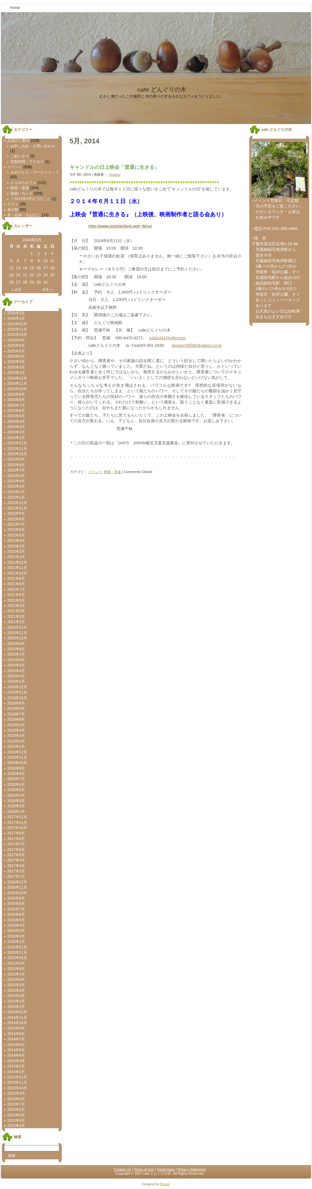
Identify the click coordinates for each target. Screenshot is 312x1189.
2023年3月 (16, 486)
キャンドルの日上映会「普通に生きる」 (114, 167)
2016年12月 (17, 882)
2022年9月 (16, 513)
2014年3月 (16, 1061)
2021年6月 (16, 595)
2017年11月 (17, 822)
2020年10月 (17, 638)
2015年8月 (16, 969)
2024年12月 (17, 378)
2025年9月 (16, 340)
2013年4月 (16, 1120)
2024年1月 (16, 438)
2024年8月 (16, 400)
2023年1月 (16, 497)
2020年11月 (17, 633)
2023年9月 (16, 459)
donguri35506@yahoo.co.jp (197, 345)
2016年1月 (16, 941)
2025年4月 (16, 362)
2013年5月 (16, 1115)
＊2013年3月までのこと (30, 199)
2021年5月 (16, 600)
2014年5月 (16, 1050)
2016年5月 (16, 920)
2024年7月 (16, 405)
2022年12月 (17, 503)
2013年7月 (16, 1104)
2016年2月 (16, 936)
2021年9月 (16, 578)
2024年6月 (16, 410)
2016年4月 (16, 925)
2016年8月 (16, 903)
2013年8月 (16, 1099)
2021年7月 (16, 589)
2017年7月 (16, 844)
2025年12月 (17, 324)
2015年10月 (17, 958)
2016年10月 (17, 893)
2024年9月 (16, 394)
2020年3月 (16, 676)
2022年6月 (16, 530)
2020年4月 (16, 671)
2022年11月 (17, 508)
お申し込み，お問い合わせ (32, 146)
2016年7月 (16, 909)
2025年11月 (17, 329)
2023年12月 (17, 443)
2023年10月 (17, 454)
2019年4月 (16, 730)
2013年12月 (17, 1077)
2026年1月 (16, 318)
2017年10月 (17, 828)
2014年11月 (17, 1017)
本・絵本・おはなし (24, 215)
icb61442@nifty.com (167, 338)
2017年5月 (16, 855)
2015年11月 (17, 952)
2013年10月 (17, 1088)
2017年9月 (16, 833)
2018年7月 (16, 779)
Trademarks (166, 1169)
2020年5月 (16, 665)
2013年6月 (16, 1109)
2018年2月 (16, 806)
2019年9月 (16, 703)
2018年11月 (17, 757)
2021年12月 (17, 562)
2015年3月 (16, 996)
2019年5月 (16, 725)
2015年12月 (17, 947)
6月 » (47, 289)
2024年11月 (17, 383)
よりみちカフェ (23, 182)
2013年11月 (17, 1082)
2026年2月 (16, 313)
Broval (164, 1184)
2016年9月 (16, 898)
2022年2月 (16, 551)
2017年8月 (16, 839)
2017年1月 (16, 876)
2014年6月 (16, 1045)
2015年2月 (16, 1001)
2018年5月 (16, 790)
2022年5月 (16, 535)
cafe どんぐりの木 (161, 89)
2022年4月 (16, 540)
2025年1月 (16, 372)
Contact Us (122, 1169)
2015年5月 (16, 985)
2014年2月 (16, 1066)
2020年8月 (16, 649)
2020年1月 (16, 681)
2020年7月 (16, 654)
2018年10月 (17, 763)
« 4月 (16, 289)
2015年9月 (16, 963)
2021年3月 (16, 611)
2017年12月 (17, 817)
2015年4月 (16, 990)
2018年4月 (16, 795)
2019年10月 (17, 698)
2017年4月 (16, 860)
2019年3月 (16, 735)
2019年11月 (17, 692)
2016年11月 (17, 887)
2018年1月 (16, 811)
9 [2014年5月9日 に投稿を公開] (38, 260)
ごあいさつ (19, 156)
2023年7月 (16, 470)
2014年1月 (16, 1072)
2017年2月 (16, 871)
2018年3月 (16, 801)
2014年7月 (16, 1039)
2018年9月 (16, 768)
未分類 (12, 210)
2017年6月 (16, 850)
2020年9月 (16, 644)
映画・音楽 (19, 188)
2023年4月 (16, 481)
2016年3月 (16, 931)
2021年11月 (17, 568)
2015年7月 (16, 974)
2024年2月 (16, 432)
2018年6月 (16, 784)
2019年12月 (17, 687)
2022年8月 (16, 519)
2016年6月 (16, 914)
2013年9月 (16, 1093)
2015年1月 (16, 1007)
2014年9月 (16, 1028)
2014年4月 (16, 1055)
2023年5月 (16, 476)
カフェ (12, 204)
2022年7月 (16, 524)
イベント (14, 167)
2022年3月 (16, 546)
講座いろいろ (21, 193)
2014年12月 (17, 1012)
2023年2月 (16, 492)
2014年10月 (17, 1023)
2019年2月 (16, 741)
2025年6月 (16, 351)
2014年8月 (16, 1034)
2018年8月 (16, 773)
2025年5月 (16, 356)
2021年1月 (16, 622)
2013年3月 (16, 1126)
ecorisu (114, 174)
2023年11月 (17, 448)
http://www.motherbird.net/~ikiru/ (120, 226)
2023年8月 (16, 465)
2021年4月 (16, 606)
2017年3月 (16, 866)
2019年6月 (16, 719)
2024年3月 (16, 427)
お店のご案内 (18, 140)
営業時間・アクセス (27, 162)
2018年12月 (17, 752)
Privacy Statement (191, 1169)
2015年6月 (16, 979)
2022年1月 (16, 557)
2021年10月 (17, 573)
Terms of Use (144, 1169)
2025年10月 (17, 334)
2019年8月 (16, 708)
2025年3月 (16, 367)
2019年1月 (16, 746)
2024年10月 (17, 389)
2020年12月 (17, 627)
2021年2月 (16, 616)
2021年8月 (16, 584)
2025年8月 (16, 345)
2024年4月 (16, 421)
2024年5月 (16, 416)
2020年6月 (16, 660)
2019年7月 (16, 714)
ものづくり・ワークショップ (34, 172)
